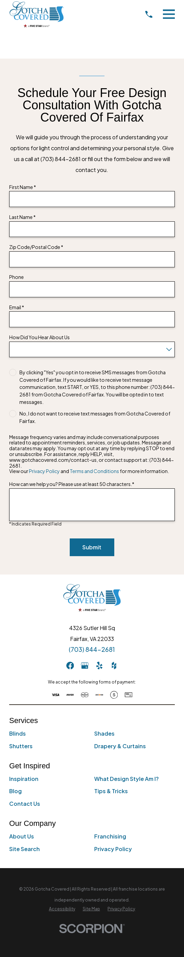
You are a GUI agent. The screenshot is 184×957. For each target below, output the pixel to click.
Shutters (21, 746)
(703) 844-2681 (92, 649)
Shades (104, 733)
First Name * (22, 187)
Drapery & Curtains (120, 746)
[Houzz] (114, 665)
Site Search (24, 848)
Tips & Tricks (111, 791)
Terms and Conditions (94, 471)
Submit (91, 547)
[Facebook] (70, 665)
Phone (16, 277)
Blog (15, 791)
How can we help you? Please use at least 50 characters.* (71, 484)
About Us (21, 836)
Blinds (17, 733)
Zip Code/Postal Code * (36, 247)
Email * (16, 307)
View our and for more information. (89, 471)
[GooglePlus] (84, 665)
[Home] (36, 14)
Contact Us (24, 803)
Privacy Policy (44, 471)
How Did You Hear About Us (39, 337)
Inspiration (23, 778)
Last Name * (22, 217)
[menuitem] (62, 909)
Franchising (110, 836)
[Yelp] (99, 665)
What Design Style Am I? (126, 778)
